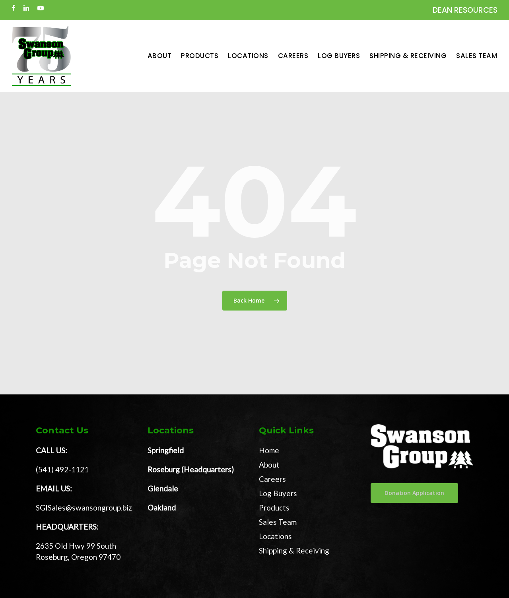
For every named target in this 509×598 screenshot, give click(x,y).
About (269, 464)
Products (274, 507)
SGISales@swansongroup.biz (84, 507)
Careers (272, 478)
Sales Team (278, 521)
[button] (414, 493)
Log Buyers (278, 493)
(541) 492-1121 (62, 469)
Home (269, 450)
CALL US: (51, 450)
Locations (275, 536)
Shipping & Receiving (294, 550)
